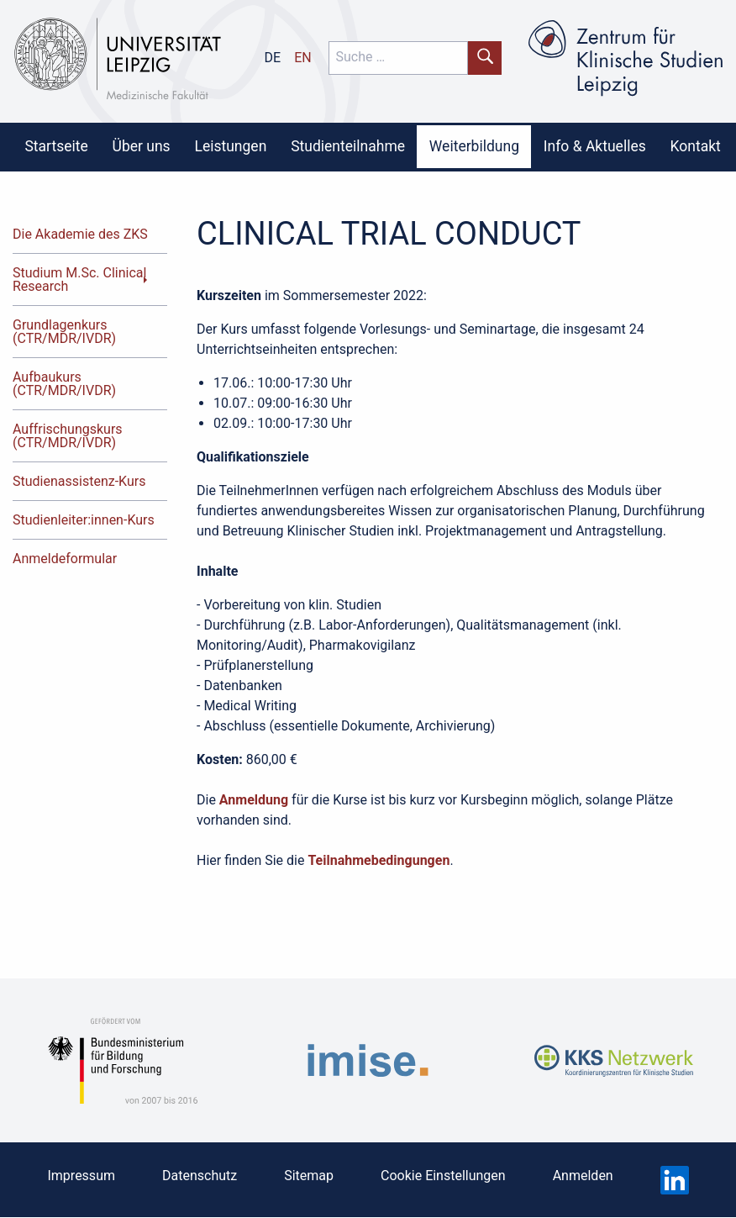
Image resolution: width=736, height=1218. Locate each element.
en (303, 58)
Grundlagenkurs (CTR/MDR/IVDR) (64, 331)
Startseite (55, 146)
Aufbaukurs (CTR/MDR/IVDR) (64, 383)
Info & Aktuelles (595, 146)
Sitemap (309, 1176)
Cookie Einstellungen (443, 1176)
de (273, 58)
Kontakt (695, 146)
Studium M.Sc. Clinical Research (79, 279)
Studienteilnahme (348, 146)
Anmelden (583, 1176)
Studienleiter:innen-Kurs (84, 520)
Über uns (142, 146)
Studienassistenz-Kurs (79, 481)
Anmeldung (253, 800)
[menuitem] (56, 146)
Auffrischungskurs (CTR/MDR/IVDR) (68, 436)
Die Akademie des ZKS (80, 234)
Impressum (81, 1176)
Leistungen (230, 146)
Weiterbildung (474, 146)
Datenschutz (199, 1176)
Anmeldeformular (65, 559)
